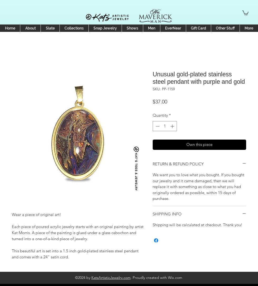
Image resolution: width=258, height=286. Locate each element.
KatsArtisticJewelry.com (111, 277)
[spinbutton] (165, 126)
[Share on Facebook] (156, 240)
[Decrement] (157, 126)
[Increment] (172, 126)
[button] (245, 12)
